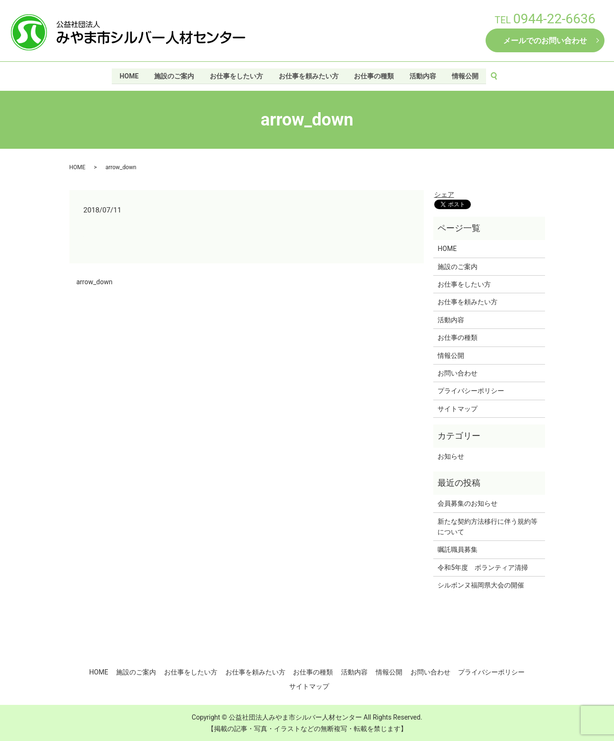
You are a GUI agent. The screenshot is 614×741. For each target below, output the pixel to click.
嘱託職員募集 (458, 549)
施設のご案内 (173, 75)
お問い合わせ (458, 373)
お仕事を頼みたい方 (309, 75)
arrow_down (95, 282)
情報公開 (466, 75)
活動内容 (423, 75)
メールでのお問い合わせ (545, 40)
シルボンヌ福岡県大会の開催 (481, 585)
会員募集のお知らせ (467, 503)
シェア (444, 194)
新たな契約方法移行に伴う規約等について (487, 527)
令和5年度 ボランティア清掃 (483, 567)
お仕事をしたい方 (236, 75)
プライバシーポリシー (471, 391)
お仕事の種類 (374, 75)
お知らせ (451, 456)
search (500, 75)
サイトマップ (458, 409)
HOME (127, 75)
